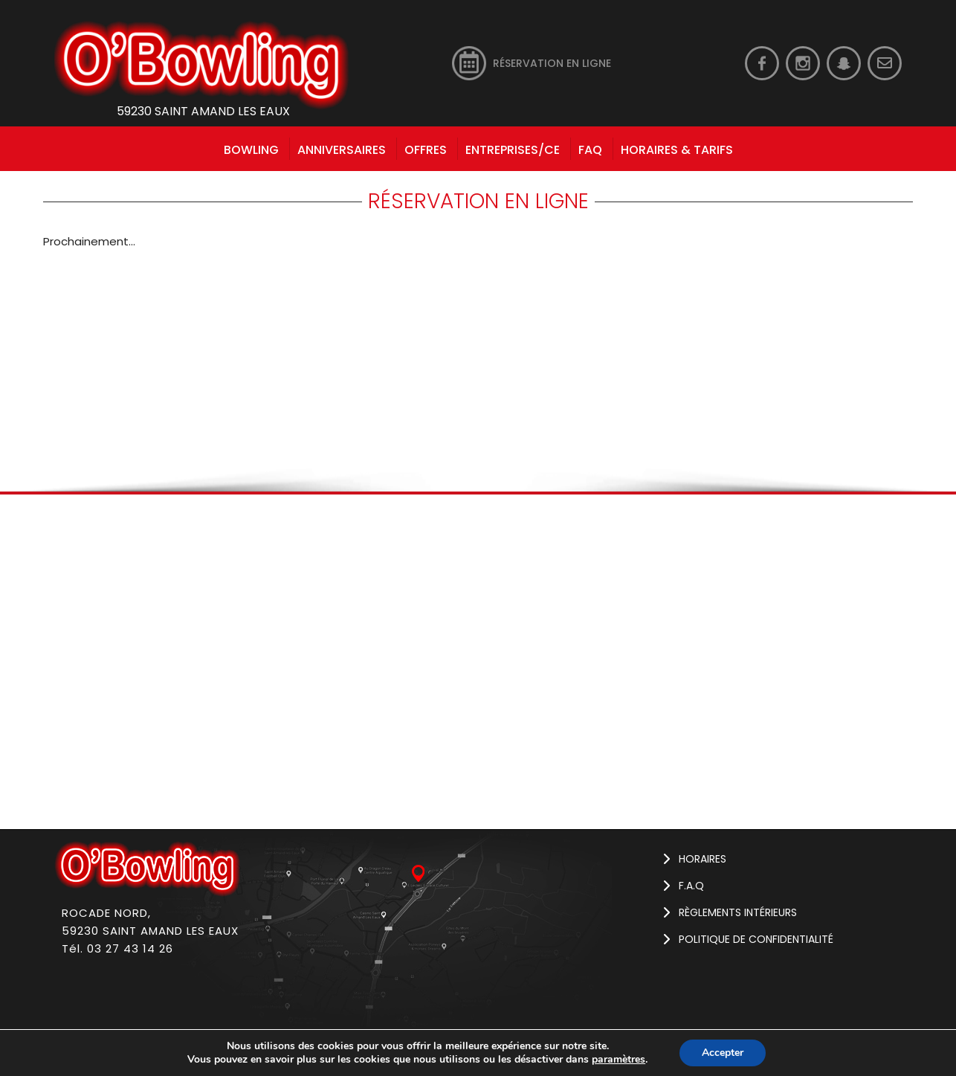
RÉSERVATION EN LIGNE (552, 63)
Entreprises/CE (512, 149)
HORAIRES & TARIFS (677, 149)
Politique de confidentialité (756, 939)
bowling (251, 149)
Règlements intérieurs (738, 912)
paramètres (618, 1059)
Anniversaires (341, 149)
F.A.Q (691, 885)
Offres (425, 149)
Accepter (722, 1053)
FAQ (590, 149)
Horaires (702, 858)
